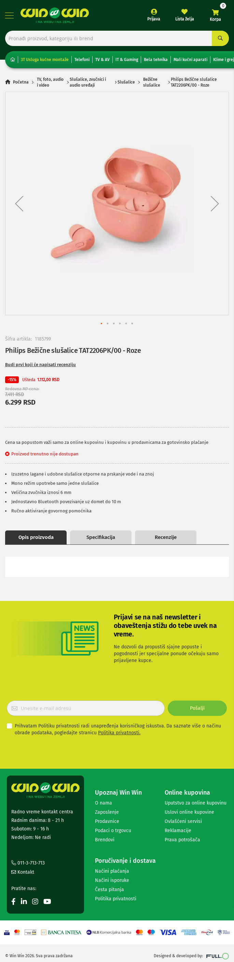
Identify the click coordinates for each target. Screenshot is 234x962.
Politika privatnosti (115, 899)
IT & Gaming (126, 59)
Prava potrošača (182, 840)
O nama (103, 803)
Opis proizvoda (36, 537)
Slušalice (126, 82)
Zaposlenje (107, 812)
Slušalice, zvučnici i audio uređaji (88, 82)
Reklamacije (178, 830)
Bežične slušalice (151, 82)
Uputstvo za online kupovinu (195, 803)
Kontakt (22, 872)
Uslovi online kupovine (189, 812)
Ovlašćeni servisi (183, 821)
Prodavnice (107, 821)
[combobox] (117, 38)
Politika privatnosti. (119, 733)
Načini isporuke (112, 880)
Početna (21, 82)
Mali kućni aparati (190, 59)
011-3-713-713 (28, 863)
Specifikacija (100, 537)
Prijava (153, 19)
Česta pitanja (109, 889)
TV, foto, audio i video (50, 82)
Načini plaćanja (112, 871)
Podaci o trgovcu (113, 830)
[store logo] (54, 15)
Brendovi (104, 840)
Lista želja (184, 19)
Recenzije (166, 537)
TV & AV (102, 59)
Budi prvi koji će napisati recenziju (40, 364)
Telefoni (82, 59)
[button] (19, 203)
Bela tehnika (156, 59)
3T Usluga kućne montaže (45, 59)
